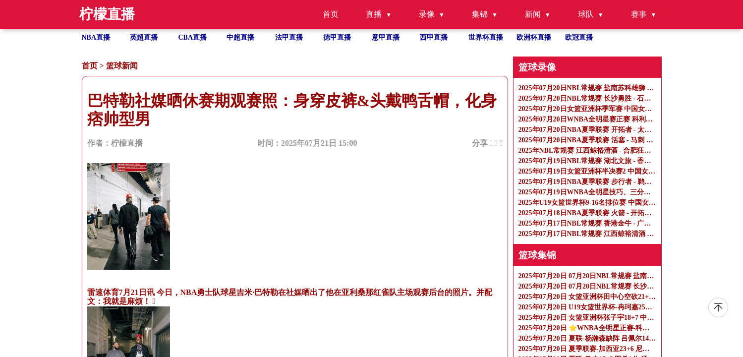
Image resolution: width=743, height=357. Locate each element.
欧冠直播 (579, 37)
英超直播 (144, 37)
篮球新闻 (122, 65)
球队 (586, 14)
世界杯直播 (485, 37)
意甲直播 (386, 37)
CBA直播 (192, 37)
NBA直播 (96, 37)
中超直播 (240, 37)
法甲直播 (289, 37)
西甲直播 (434, 37)
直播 (374, 14)
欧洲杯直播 (533, 37)
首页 (331, 14)
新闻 (533, 14)
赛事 (639, 14)
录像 (427, 14)
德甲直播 (337, 37)
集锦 (480, 14)
